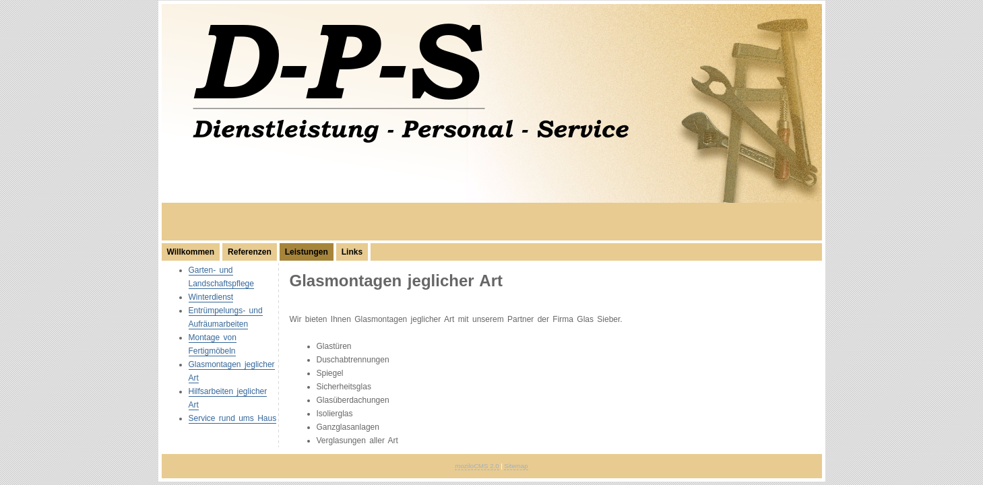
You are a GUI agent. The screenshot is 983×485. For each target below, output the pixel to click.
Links (352, 252)
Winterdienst (211, 297)
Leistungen (306, 252)
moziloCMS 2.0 (477, 466)
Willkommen (191, 252)
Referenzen (250, 252)
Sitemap (516, 466)
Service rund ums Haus (233, 418)
